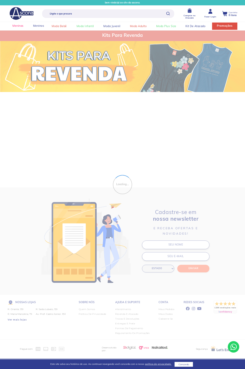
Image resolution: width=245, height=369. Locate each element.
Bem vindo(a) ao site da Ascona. (122, 3)
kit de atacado (197, 26)
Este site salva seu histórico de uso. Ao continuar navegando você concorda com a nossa (111, 364)
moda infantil (87, 26)
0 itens (233, 15)
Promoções (225, 26)
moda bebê (61, 26)
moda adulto (140, 26)
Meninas (18, 26)
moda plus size (168, 26)
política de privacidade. (158, 364)
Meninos (38, 26)
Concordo (183, 364)
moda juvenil (113, 26)
